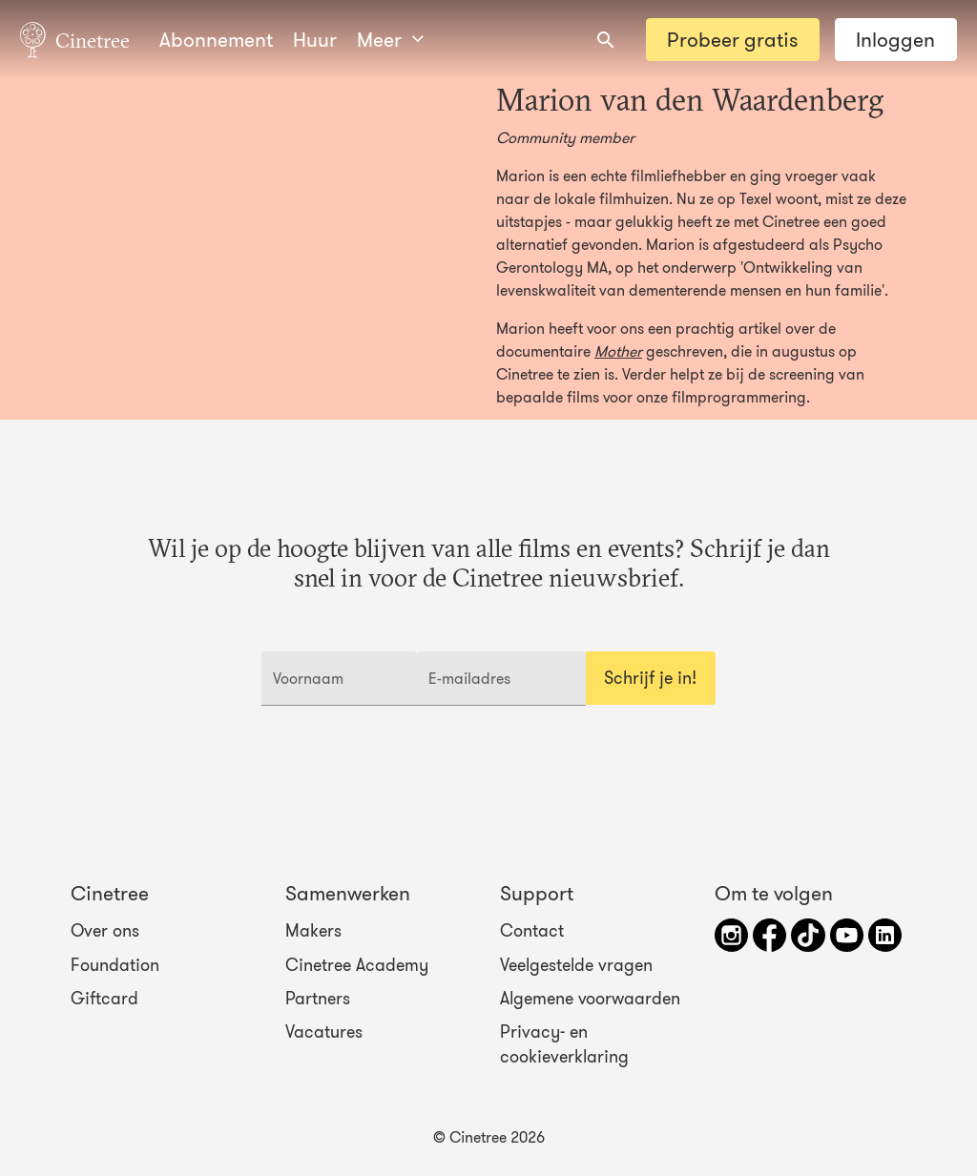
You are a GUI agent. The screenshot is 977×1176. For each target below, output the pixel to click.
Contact (532, 930)
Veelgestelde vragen (576, 964)
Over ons (105, 930)
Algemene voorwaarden (590, 998)
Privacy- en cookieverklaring (564, 1044)
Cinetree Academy (356, 964)
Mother (618, 351)
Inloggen (895, 40)
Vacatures (324, 1031)
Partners (317, 998)
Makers (313, 930)
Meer (390, 40)
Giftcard (104, 998)
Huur (315, 40)
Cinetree (75, 39)
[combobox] (606, 40)
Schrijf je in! (650, 678)
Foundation (115, 964)
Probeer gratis (732, 40)
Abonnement (216, 40)
